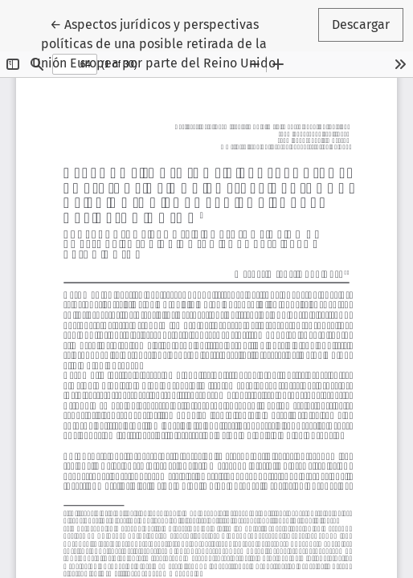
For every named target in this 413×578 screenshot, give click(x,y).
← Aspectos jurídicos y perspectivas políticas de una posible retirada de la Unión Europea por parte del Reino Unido (154, 42)
